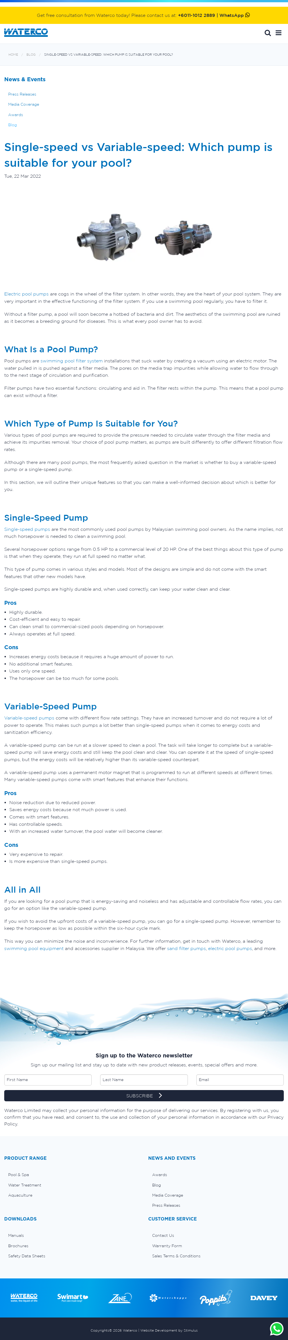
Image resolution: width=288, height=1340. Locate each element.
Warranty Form (167, 1246)
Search (268, 32)
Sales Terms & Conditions (176, 1256)
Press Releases (22, 94)
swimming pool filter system (71, 360)
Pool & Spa (18, 1174)
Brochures (18, 1246)
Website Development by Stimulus (169, 1330)
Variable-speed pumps (29, 717)
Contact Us (163, 1235)
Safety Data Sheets (26, 1256)
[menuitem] (72, 1175)
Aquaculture (20, 1195)
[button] (278, 32)
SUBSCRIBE (144, 1096)
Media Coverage (23, 104)
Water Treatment (24, 1185)
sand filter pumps (186, 948)
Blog (31, 54)
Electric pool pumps (26, 293)
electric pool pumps (230, 948)
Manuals (16, 1235)
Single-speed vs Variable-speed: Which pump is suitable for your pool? (108, 54)
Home (13, 54)
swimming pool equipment (34, 948)
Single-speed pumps (27, 529)
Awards (15, 114)
